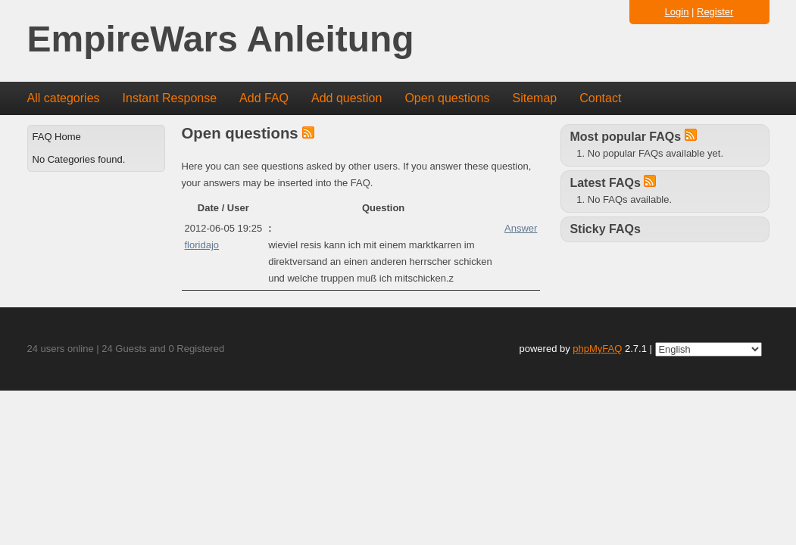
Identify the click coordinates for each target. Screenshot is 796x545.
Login (677, 11)
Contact (600, 98)
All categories (63, 98)
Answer (520, 228)
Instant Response (170, 98)
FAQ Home (57, 136)
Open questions (446, 98)
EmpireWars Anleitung (220, 40)
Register (715, 11)
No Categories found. (79, 159)
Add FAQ (264, 98)
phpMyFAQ (597, 348)
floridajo (202, 245)
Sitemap (534, 98)
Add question (346, 98)
